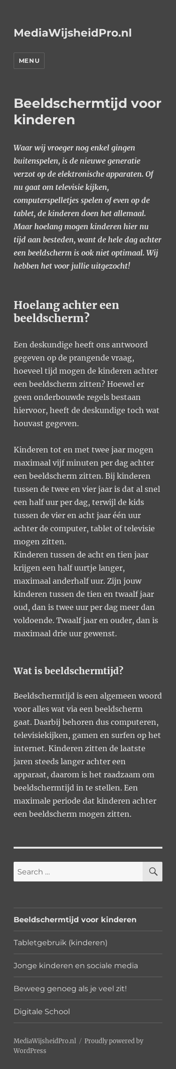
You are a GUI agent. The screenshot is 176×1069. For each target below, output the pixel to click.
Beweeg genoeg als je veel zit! (70, 988)
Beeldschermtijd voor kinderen (75, 919)
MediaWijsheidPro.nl (73, 32)
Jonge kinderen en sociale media (76, 965)
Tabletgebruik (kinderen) (60, 942)
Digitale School (42, 1011)
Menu (29, 60)
